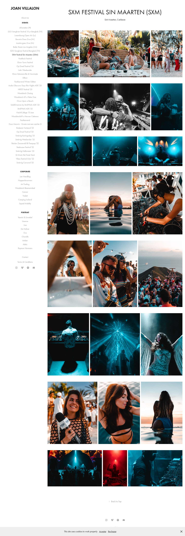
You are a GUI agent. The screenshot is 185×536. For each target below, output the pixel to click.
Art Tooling (25, 184)
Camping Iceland (25, 199)
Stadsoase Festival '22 (25, 147)
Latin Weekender (25, 70)
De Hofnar (25, 229)
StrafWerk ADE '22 (25, 108)
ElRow (25, 78)
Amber (25, 240)
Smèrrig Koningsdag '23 (25, 135)
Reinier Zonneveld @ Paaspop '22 (25, 143)
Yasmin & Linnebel (25, 217)
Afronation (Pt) (25, 27)
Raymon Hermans (25, 248)
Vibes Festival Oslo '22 (25, 159)
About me (25, 18)
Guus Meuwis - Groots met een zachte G (25, 124)
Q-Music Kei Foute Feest (25, 155)
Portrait (25, 212)
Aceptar (102, 531)
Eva (25, 233)
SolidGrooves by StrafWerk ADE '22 (25, 105)
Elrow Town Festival (25, 62)
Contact (25, 257)
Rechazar (112, 531)
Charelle (25, 236)
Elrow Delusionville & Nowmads (25, 74)
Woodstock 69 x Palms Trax (25, 97)
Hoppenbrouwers (25, 180)
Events (25, 23)
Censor (25, 192)
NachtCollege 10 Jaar (25, 112)
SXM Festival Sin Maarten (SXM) (25, 54)
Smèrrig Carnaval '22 (25, 162)
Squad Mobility (25, 203)
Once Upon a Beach (25, 101)
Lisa (25, 225)
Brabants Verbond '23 (25, 128)
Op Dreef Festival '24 (25, 66)
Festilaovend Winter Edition (25, 81)
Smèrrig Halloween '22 (25, 151)
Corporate (25, 172)
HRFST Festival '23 (25, 89)
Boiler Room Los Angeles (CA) (25, 47)
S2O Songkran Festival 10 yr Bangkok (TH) (25, 31)
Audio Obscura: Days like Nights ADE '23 (25, 85)
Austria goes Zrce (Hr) (25, 43)
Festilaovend (25, 120)
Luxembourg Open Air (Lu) (25, 35)
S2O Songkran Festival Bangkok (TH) (25, 51)
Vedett (25, 196)
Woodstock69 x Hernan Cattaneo (25, 116)
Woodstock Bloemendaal (25, 188)
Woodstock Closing (25, 93)
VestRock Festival (25, 58)
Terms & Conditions (25, 262)
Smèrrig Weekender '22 (25, 139)
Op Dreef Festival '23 (25, 132)
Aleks (25, 244)
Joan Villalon (25, 8)
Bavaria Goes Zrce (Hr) (25, 39)
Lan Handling (25, 176)
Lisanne (25, 221)
